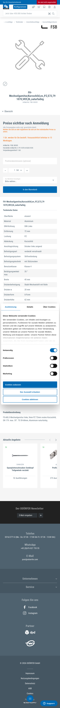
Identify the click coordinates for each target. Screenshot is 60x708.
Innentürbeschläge (32, 22)
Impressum (30, 673)
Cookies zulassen (13, 384)
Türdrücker (19, 22)
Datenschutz (30, 683)
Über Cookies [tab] (49, 307)
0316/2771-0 (10, 537)
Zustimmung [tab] (10, 307)
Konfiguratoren (20, 7)
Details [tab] (30, 307)
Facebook (30, 607)
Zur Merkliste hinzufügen (12, 179)
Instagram (30, 613)
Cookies (30, 693)
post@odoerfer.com (30, 559)
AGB (30, 688)
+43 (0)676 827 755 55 (30, 548)
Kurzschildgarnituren (50, 22)
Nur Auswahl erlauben (30, 392)
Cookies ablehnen (30, 399)
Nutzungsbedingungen (30, 678)
